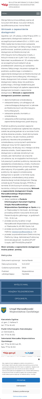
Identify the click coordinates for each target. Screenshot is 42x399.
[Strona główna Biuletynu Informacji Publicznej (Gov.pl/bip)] (12, 353)
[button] (39, 359)
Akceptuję (21, 380)
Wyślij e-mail (27, 285)
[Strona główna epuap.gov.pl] (32, 353)
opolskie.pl (21, 298)
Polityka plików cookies (20, 396)
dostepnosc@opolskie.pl (22, 232)
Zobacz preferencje (21, 391)
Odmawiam (21, 386)
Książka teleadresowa (21, 291)
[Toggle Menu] (38, 14)
